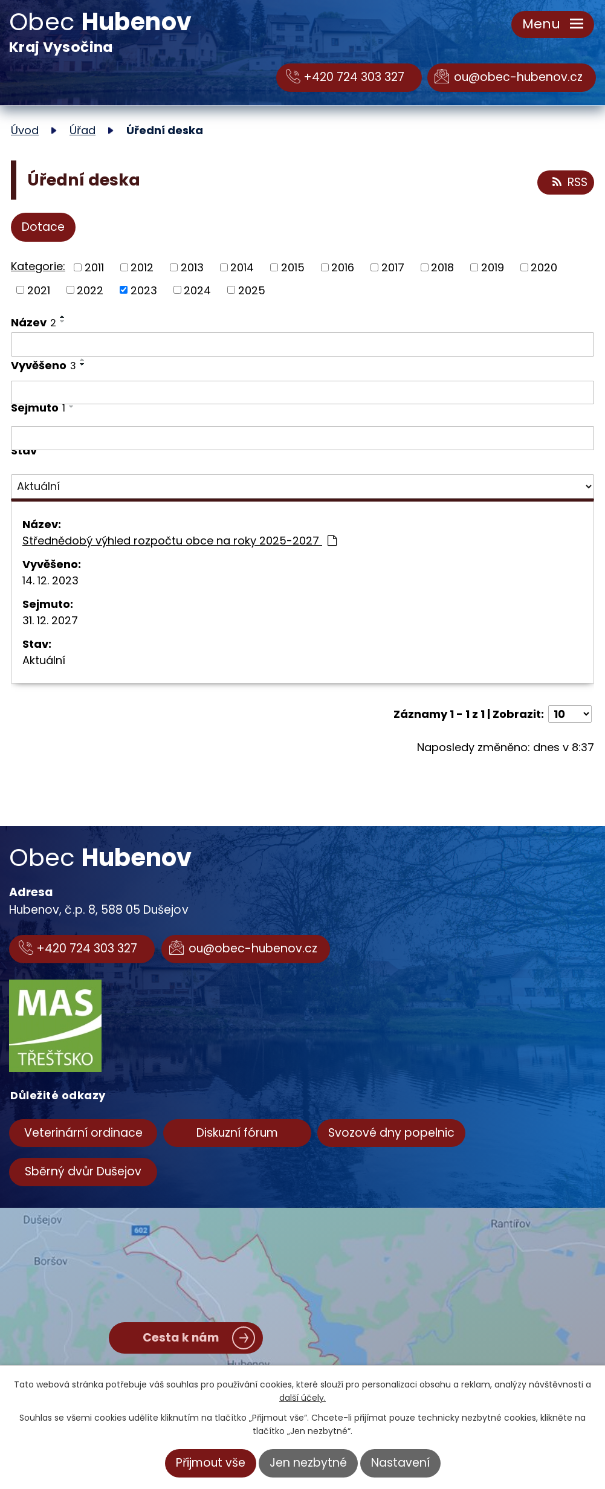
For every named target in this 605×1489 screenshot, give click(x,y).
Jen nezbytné (308, 1463)
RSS (568, 182)
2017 (392, 267)
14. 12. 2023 (50, 580)
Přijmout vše (210, 1463)
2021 (38, 289)
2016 (342, 267)
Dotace (43, 227)
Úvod (25, 130)
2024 (197, 289)
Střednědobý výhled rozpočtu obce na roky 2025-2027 (179, 540)
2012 (142, 267)
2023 (144, 289)
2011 (94, 267)
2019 (492, 267)
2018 (442, 267)
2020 (544, 267)
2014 (242, 267)
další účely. (302, 1398)
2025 (251, 289)
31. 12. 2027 (50, 620)
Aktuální (43, 660)
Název (33, 322)
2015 (293, 267)
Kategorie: (38, 266)
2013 (192, 267)
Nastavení (400, 1463)
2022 (90, 289)
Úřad (82, 130)
